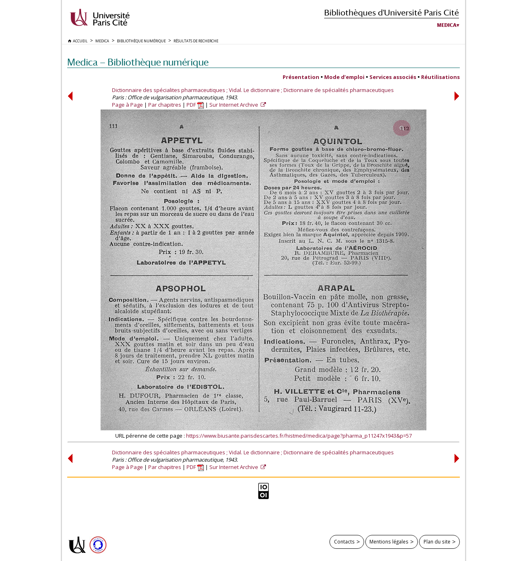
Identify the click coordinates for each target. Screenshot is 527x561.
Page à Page (127, 104)
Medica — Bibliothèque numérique (138, 62)
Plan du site (437, 541)
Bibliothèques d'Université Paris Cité (391, 12)
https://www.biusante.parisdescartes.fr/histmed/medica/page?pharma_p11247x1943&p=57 (299, 435)
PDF (195, 104)
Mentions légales (388, 541)
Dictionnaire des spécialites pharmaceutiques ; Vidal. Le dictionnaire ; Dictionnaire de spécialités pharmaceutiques (253, 90)
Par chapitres (164, 104)
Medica (447, 25)
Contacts (344, 541)
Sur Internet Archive (234, 104)
